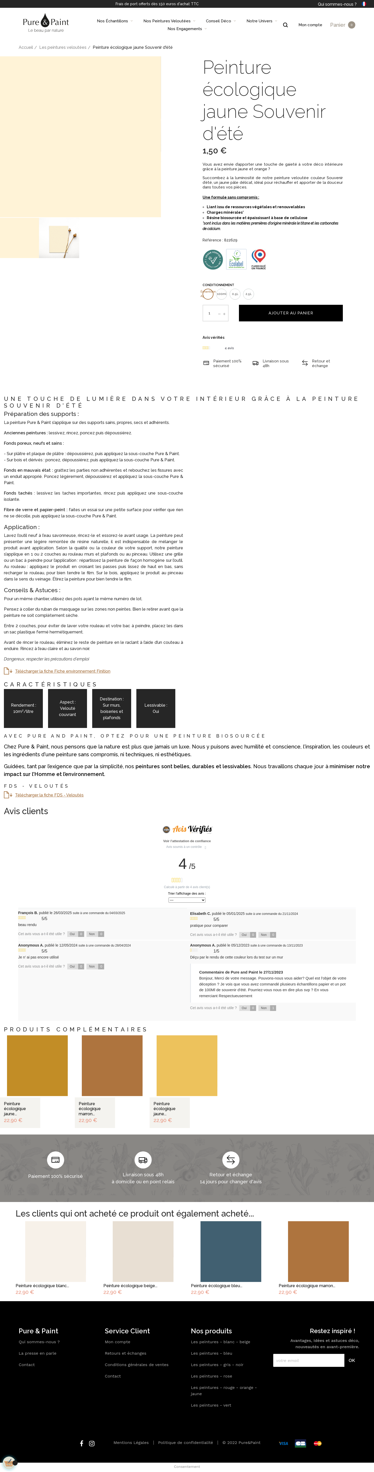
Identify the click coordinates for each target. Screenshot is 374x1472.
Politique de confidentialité (185, 1442)
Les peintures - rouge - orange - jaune (224, 1390)
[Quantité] (209, 313)
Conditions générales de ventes (137, 1364)
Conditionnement (218, 285)
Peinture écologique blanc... (42, 1285)
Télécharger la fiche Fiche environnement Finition (62, 671)
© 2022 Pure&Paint (241, 1442)
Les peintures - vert (211, 1405)
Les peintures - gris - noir (217, 1364)
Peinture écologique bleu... (216, 1285)
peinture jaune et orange (244, 169)
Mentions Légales (131, 1442)
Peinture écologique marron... (90, 1108)
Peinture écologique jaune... (15, 1108)
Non (96, 934)
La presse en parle (37, 1353)
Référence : (213, 240)
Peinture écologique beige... (130, 1285)
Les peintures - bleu (211, 1353)
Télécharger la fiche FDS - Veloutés (49, 795)
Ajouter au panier (291, 313)
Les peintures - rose (211, 1376)
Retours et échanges (125, 1353)
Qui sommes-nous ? (337, 4)
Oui (77, 934)
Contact (27, 1364)
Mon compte (117, 1341)
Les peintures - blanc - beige (220, 1341)
